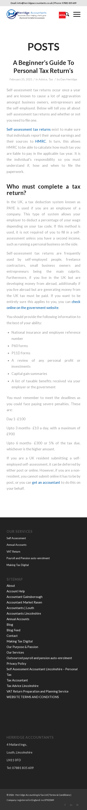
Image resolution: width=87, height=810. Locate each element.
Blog (10, 624)
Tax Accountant (17, 680)
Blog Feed (13, 630)
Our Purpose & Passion (22, 647)
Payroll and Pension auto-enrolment (28, 558)
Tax (50, 79)
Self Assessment (16, 538)
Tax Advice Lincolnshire (23, 686)
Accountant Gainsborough (24, 597)
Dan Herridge (69, 79)
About (11, 585)
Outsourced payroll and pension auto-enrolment (39, 658)
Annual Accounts (16, 544)
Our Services (15, 652)
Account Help (16, 591)
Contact (12, 635)
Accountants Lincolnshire (24, 613)
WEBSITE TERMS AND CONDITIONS (33, 697)
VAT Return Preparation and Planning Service (38, 691)
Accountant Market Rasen (24, 602)
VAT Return (13, 551)
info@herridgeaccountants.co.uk (35, 3)
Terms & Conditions (59, 795)
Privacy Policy (16, 663)
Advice (43, 79)
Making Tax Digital (18, 565)
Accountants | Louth (20, 608)
